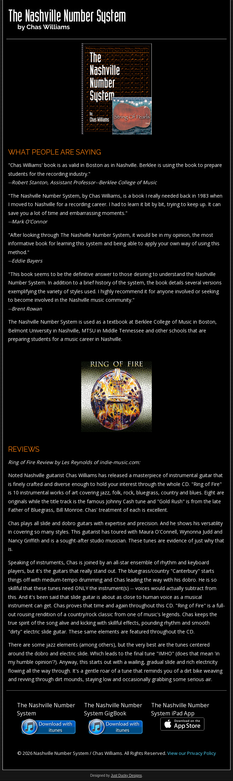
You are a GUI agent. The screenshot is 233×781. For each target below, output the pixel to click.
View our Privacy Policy (191, 753)
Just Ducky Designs (126, 775)
